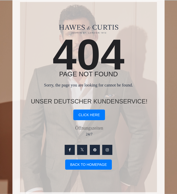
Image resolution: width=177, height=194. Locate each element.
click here (89, 115)
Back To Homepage (88, 165)
